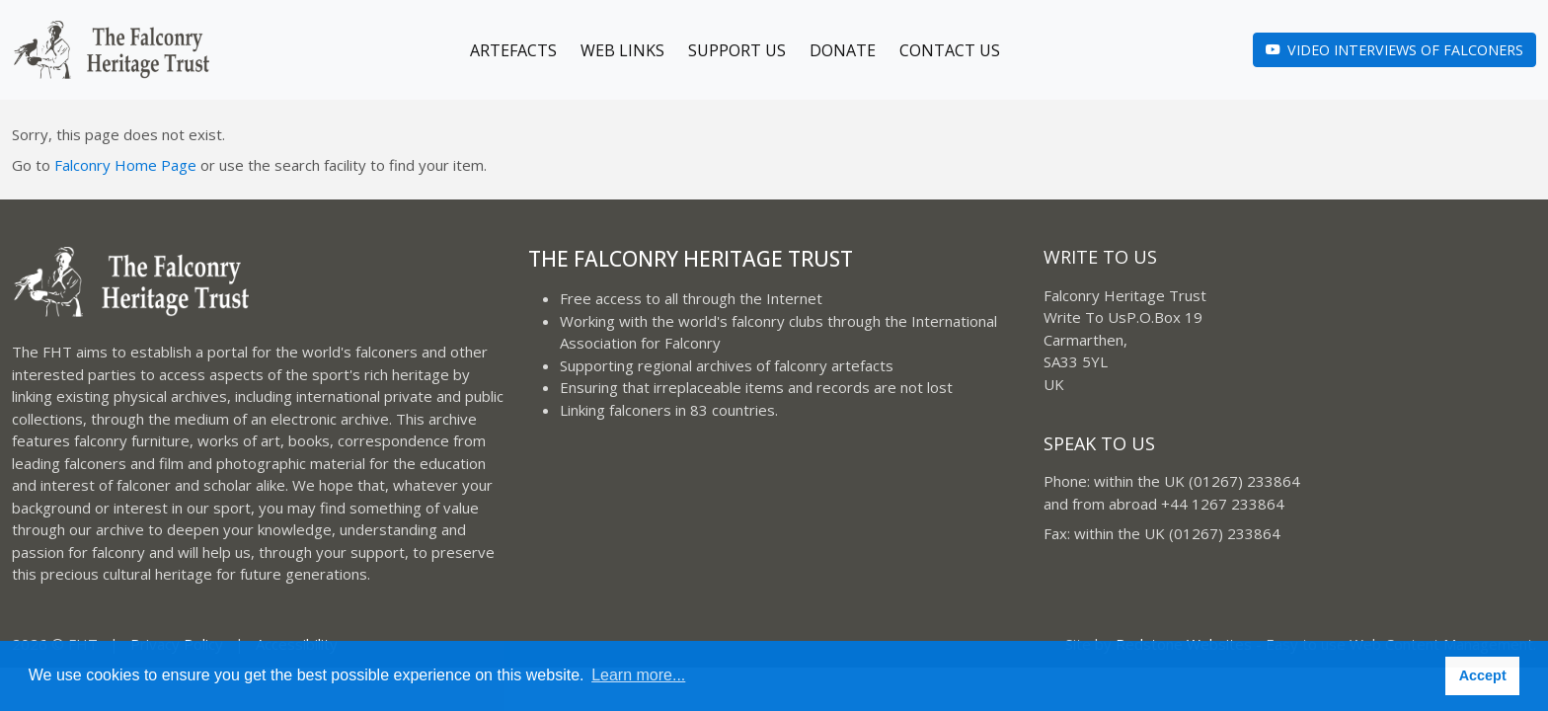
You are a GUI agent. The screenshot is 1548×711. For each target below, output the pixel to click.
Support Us (737, 50)
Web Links (622, 50)
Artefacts (513, 50)
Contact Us (949, 50)
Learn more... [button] (638, 675)
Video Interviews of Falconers (1394, 49)
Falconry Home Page (125, 165)
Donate (843, 50)
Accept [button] (1483, 675)
